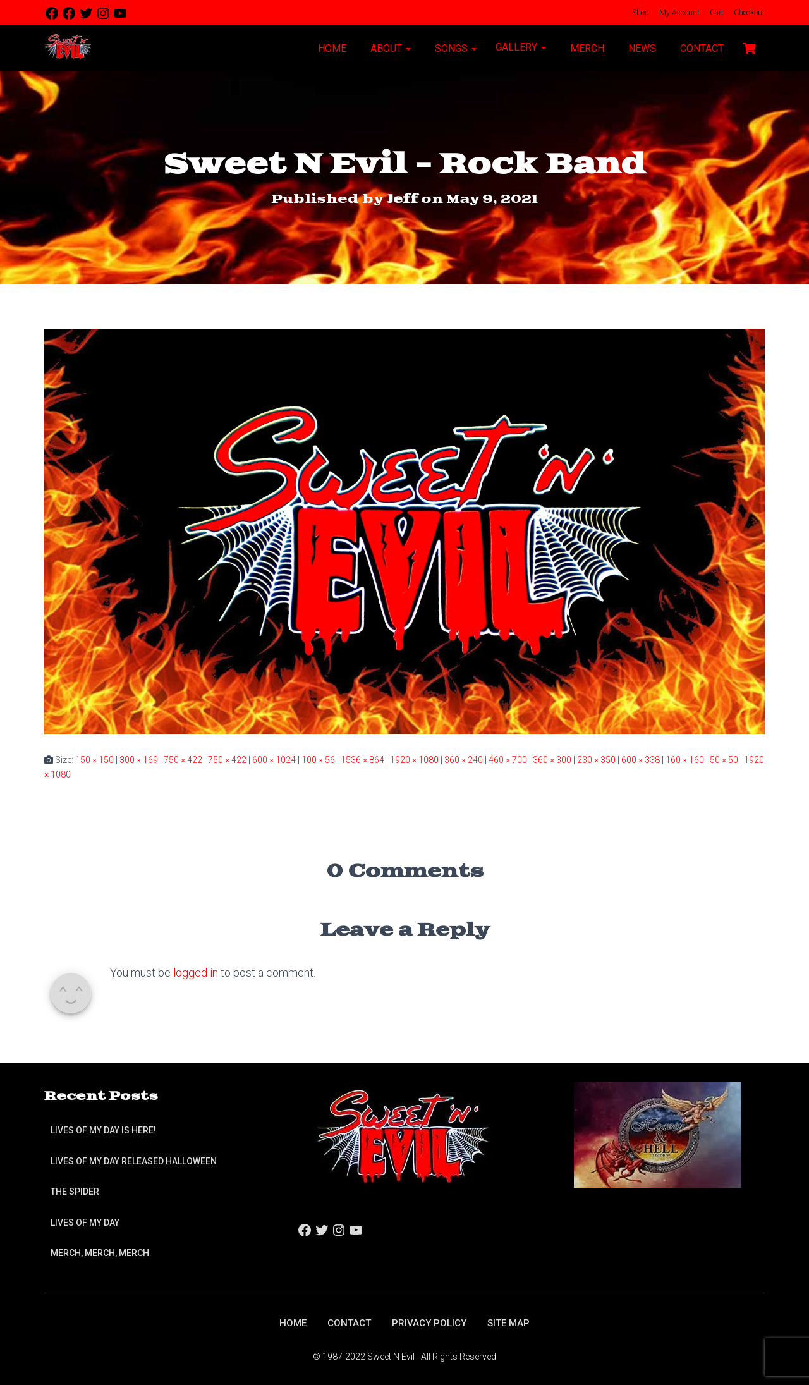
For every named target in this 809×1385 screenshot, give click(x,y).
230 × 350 (596, 760)
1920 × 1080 (414, 760)
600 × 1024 (274, 760)
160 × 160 (685, 760)
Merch (586, 48)
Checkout (748, 12)
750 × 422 (183, 760)
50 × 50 (724, 760)
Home (330, 48)
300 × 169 (138, 760)
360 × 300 (552, 760)
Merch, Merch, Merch (100, 1252)
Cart (716, 12)
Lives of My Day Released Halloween (134, 1160)
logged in (195, 972)
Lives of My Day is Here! (103, 1130)
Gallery (521, 47)
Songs (454, 48)
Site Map (512, 1322)
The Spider (75, 1191)
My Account (678, 12)
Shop (639, 12)
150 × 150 (94, 760)
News (641, 48)
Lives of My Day (85, 1221)
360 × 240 (463, 760)
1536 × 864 (362, 760)
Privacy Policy (430, 1322)
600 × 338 (640, 760)
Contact (701, 48)
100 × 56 (318, 760)
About (389, 48)
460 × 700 (508, 760)
